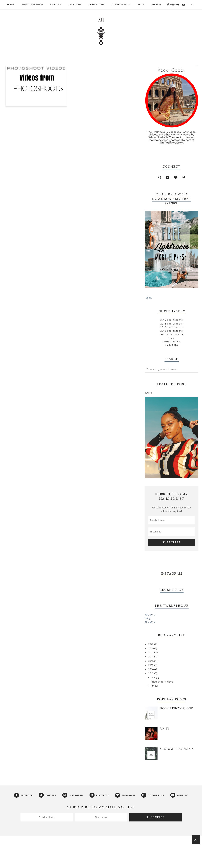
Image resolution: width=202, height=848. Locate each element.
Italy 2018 (150, 621)
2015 (151, 665)
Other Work (121, 4)
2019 (151, 648)
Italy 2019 (150, 614)
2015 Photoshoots (171, 319)
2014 (151, 669)
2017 (151, 656)
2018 (151, 652)
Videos (56, 4)
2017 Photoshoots (171, 327)
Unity (148, 618)
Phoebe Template (84, 843)
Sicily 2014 (171, 345)
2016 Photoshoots (171, 323)
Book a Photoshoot (171, 334)
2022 (151, 644)
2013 (151, 673)
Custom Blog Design (177, 748)
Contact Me (96, 4)
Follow (148, 297)
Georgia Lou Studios (122, 843)
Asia (149, 393)
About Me (75, 4)
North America (171, 341)
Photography (32, 4)
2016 (151, 660)
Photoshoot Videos (36, 68)
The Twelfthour (63, 843)
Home (11, 4)
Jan (153, 685)
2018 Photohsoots (171, 330)
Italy (171, 338)
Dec (153, 677)
